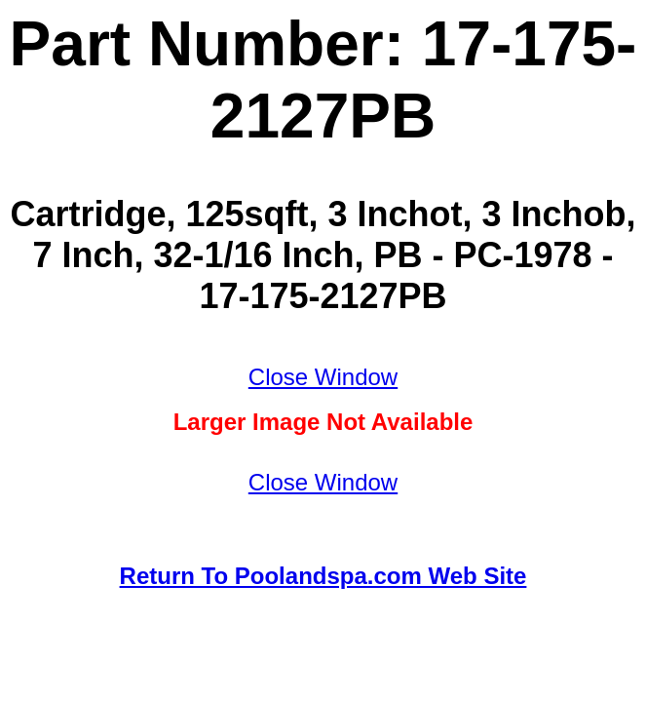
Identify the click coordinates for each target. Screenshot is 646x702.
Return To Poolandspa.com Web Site (323, 576)
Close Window (323, 377)
